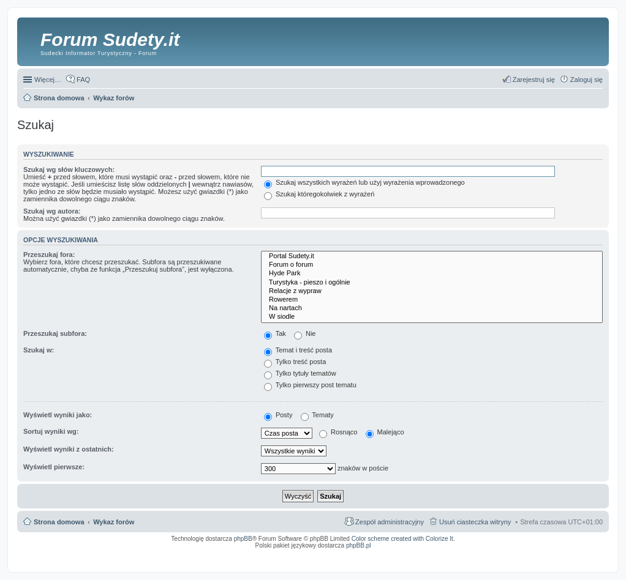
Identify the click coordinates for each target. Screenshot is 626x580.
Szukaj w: (38, 350)
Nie (305, 333)
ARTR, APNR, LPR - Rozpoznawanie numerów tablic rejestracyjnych (322, 554)
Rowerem (431, 300)
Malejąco (385, 432)
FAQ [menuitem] (83, 79)
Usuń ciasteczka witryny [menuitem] (475, 522)
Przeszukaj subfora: (55, 333)
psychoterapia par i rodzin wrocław (580, 561)
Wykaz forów (113, 522)
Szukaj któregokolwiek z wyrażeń (319, 194)
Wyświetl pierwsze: (54, 466)
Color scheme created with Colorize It (402, 538)
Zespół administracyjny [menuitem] (389, 522)
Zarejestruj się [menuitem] (534, 79)
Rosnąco (338, 432)
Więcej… (47, 79)
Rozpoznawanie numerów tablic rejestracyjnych (570, 554)
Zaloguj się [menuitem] (586, 79)
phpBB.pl (358, 545)
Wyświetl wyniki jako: (57, 414)
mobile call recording (592, 557)
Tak (275, 333)
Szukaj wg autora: (52, 211)
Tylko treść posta (295, 361)
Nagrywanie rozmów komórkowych (546, 557)
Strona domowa (59, 522)
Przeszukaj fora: (49, 254)
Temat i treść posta (298, 350)
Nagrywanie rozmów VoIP (509, 554)
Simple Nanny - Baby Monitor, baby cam (412, 554)
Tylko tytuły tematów (300, 373)
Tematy (317, 414)
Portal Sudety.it (431, 256)
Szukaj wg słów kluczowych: (69, 169)
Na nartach (431, 308)
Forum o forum (431, 265)
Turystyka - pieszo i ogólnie (431, 282)
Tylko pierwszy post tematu (310, 385)
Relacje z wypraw (431, 291)
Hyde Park (431, 273)
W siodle (431, 317)
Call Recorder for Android (466, 554)
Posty (278, 414)
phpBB (243, 538)
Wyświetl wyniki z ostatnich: (68, 449)
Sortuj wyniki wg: (50, 431)
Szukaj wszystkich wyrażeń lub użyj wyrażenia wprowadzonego (364, 182)
